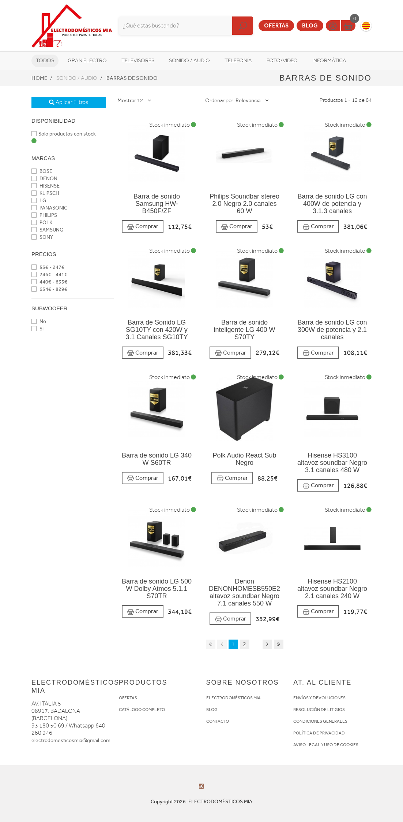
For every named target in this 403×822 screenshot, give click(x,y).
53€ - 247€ (47, 267)
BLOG (212, 709)
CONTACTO (217, 721)
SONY (42, 237)
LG (38, 200)
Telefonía (238, 61)
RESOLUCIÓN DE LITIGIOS (319, 709)
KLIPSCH (45, 193)
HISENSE (45, 186)
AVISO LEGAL (306, 744)
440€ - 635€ (49, 282)
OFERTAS (128, 697)
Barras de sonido (132, 78)
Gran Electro (87, 61)
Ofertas (276, 25)
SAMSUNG (47, 230)
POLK (41, 222)
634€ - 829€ (49, 289)
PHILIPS (44, 215)
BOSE (41, 171)
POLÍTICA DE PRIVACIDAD (319, 733)
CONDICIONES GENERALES (320, 721)
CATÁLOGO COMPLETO (142, 709)
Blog (310, 25)
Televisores (137, 61)
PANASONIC (49, 208)
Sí (37, 329)
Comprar (142, 226)
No (38, 321)
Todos (45, 61)
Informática (329, 61)
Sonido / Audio (189, 61)
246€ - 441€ (49, 274)
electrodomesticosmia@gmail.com (70, 740)
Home (39, 78)
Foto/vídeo (282, 61)
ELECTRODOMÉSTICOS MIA (233, 697)
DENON (44, 178)
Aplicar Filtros (68, 102)
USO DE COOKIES (341, 744)
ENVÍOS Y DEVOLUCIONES (319, 697)
